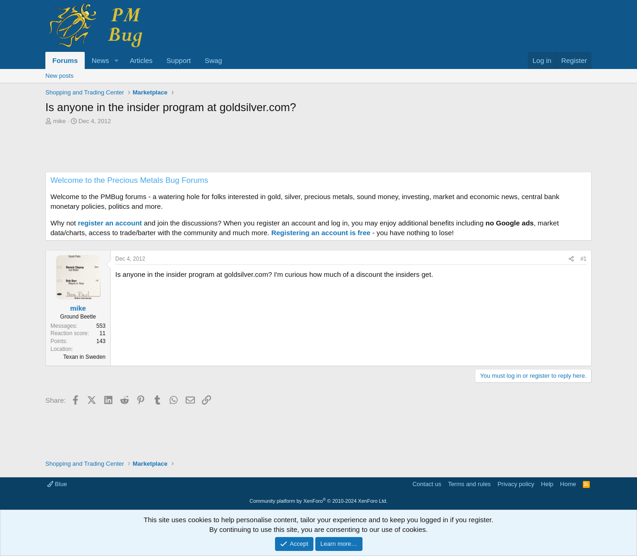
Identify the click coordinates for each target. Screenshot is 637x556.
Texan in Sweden (84, 357)
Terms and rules (469, 484)
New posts (59, 75)
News (100, 60)
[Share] (571, 259)
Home (568, 484)
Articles (141, 60)
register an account (110, 223)
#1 (584, 259)
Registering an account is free (320, 233)
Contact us (426, 484)
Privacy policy (516, 484)
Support (179, 60)
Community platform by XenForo (318, 501)
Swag (213, 60)
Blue (57, 484)
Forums (65, 60)
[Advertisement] (318, 151)
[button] (116, 60)
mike (59, 121)
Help (547, 484)
